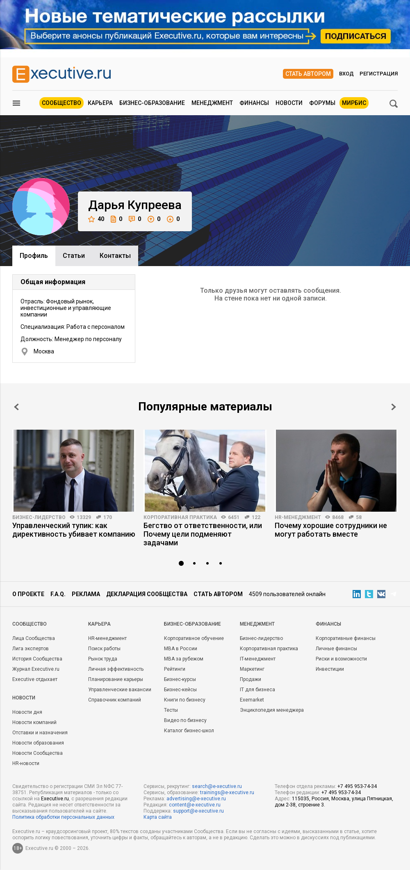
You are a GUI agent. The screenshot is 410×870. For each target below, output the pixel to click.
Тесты (171, 710)
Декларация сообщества (146, 594)
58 (359, 517)
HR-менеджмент (298, 517)
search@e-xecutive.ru (217, 786)
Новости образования (38, 743)
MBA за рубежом (183, 659)
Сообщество (61, 103)
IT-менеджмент (258, 659)
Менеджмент (212, 103)
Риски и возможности (341, 659)
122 (256, 517)
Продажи (250, 679)
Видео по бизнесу (185, 720)
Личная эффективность (116, 669)
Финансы (254, 103)
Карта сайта (158, 817)
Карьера (100, 103)
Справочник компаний (114, 700)
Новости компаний (34, 722)
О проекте (28, 594)
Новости (289, 103)
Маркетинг (252, 669)
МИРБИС (354, 103)
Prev (16, 407)
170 (107, 517)
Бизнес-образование (152, 103)
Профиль (34, 256)
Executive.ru (55, 799)
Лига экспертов (30, 648)
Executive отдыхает (34, 679)
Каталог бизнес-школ (189, 730)
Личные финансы (336, 648)
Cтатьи (74, 256)
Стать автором (308, 74)
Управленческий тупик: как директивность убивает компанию (73, 529)
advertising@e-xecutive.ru (196, 799)
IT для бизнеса (257, 689)
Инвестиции (330, 669)
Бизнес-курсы (180, 679)
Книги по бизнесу (184, 700)
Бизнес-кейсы (180, 689)
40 (96, 219)
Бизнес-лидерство (39, 517)
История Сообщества (37, 659)
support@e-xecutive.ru (198, 811)
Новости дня (27, 712)
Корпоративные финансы (346, 638)
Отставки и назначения (40, 733)
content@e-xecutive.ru (195, 805)
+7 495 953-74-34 (357, 786)
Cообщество (29, 624)
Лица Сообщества (33, 638)
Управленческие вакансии (119, 689)
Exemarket (252, 700)
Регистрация (379, 74)
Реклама (86, 594)
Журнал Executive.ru (35, 669)
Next (394, 407)
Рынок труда (102, 659)
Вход (346, 74)
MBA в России (180, 648)
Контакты (115, 256)
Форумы (322, 103)
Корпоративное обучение (194, 638)
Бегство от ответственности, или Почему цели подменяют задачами (203, 534)
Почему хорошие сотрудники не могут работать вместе (331, 529)
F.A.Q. (58, 594)
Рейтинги (174, 669)
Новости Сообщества (37, 753)
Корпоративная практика (180, 517)
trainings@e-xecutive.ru (227, 792)
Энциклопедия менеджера (272, 710)
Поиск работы (104, 648)
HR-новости (25, 763)
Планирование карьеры (115, 679)
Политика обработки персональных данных (63, 817)
